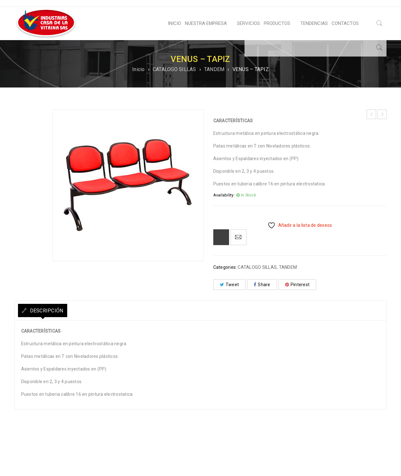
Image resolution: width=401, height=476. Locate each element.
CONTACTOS (345, 23)
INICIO (174, 23)
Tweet (229, 284)
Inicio (138, 69)
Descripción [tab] (51, 311)
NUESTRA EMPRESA (206, 23)
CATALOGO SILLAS (174, 69)
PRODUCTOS (277, 23)
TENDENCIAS (314, 23)
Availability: (224, 195)
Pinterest (297, 284)
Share (262, 284)
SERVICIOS (248, 23)
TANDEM (214, 69)
